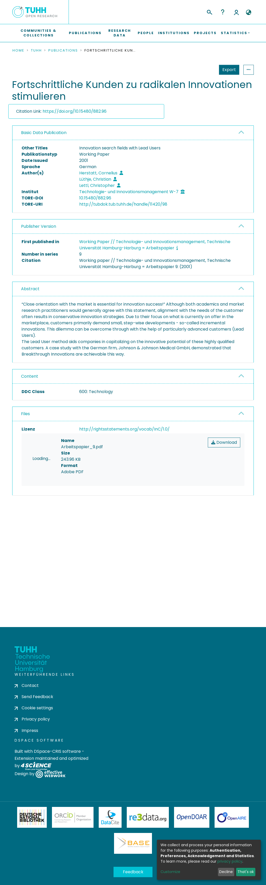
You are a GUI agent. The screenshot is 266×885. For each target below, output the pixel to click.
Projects (205, 32)
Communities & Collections (38, 33)
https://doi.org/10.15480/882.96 (75, 111)
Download (224, 442)
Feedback (133, 874)
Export (203, 70)
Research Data (119, 33)
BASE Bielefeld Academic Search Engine (133, 845)
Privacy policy (32, 721)
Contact (27, 688)
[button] (248, 12)
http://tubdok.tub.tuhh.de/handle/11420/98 (123, 204)
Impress (26, 733)
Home (18, 50)
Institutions (174, 32)
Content (29, 376)
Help (222, 12)
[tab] (133, 133)
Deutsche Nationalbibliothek (32, 819)
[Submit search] (209, 11)
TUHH (36, 50)
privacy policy (229, 861)
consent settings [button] (31, 546)
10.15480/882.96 (95, 198)
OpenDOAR (192, 820)
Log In (236, 12)
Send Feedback (34, 699)
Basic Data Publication (43, 133)
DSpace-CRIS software (57, 753)
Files (25, 414)
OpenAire (231, 819)
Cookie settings (34, 710)
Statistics (227, 70)
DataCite (110, 820)
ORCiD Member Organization (73, 819)
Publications (85, 32)
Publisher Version (38, 226)
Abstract (30, 289)
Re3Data (147, 819)
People (146, 32)
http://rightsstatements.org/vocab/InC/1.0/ (124, 429)
